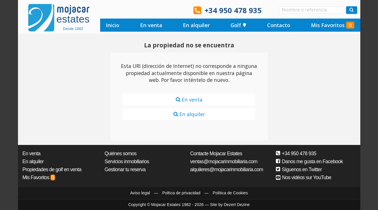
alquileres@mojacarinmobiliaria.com (226, 169)
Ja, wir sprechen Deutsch (137, 10)
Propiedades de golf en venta (52, 169)
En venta (151, 25)
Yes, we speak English (105, 10)
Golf (238, 25)
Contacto (278, 25)
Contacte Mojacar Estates (216, 153)
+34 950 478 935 (233, 10)
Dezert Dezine (237, 204)
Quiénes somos (121, 153)
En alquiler (196, 25)
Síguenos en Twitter (299, 169)
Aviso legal (140, 193)
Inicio (112, 25)
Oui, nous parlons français (169, 10)
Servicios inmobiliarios (127, 161)
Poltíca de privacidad (181, 193)
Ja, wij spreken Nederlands (153, 10)
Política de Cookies (230, 193)
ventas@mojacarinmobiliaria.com (223, 161)
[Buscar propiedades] (351, 10)
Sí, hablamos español (121, 10)
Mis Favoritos (332, 25)
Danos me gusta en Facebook (309, 161)
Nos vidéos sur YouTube (303, 177)
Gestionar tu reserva (125, 169)
